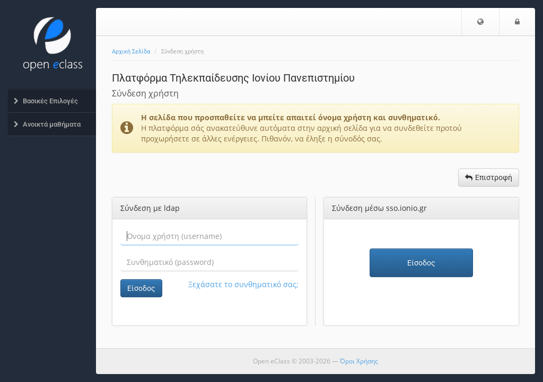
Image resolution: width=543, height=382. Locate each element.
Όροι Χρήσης (359, 361)
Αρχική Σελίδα (131, 51)
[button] (480, 21)
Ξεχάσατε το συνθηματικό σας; (243, 284)
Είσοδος (141, 288)
